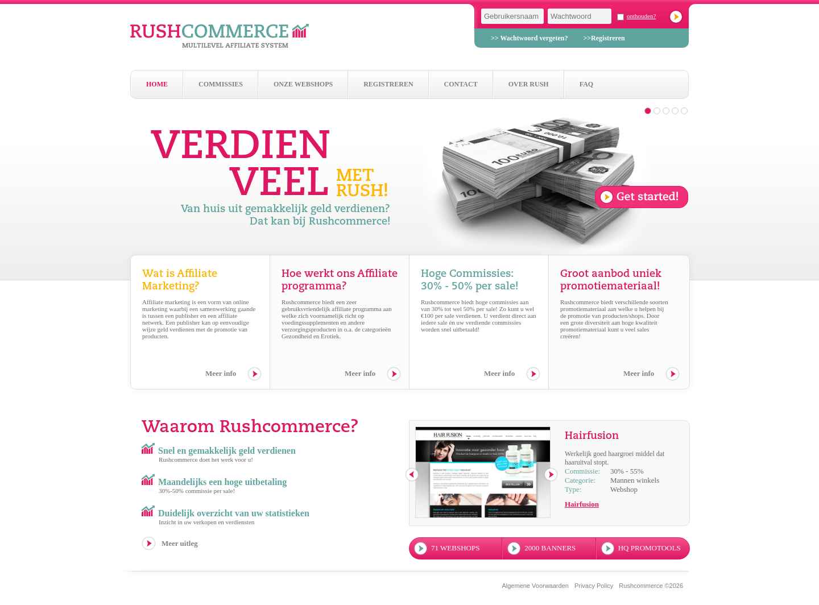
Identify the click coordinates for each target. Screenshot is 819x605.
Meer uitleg (180, 543)
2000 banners (550, 548)
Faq (586, 84)
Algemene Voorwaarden (535, 585)
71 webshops (455, 548)
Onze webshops (303, 84)
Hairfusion (582, 504)
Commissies (220, 84)
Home (157, 84)
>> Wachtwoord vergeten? (529, 38)
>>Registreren (603, 38)
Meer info (220, 373)
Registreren (388, 84)
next (551, 475)
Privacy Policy (593, 585)
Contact (461, 84)
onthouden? (641, 16)
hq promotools (649, 548)
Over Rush (528, 84)
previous (412, 475)
